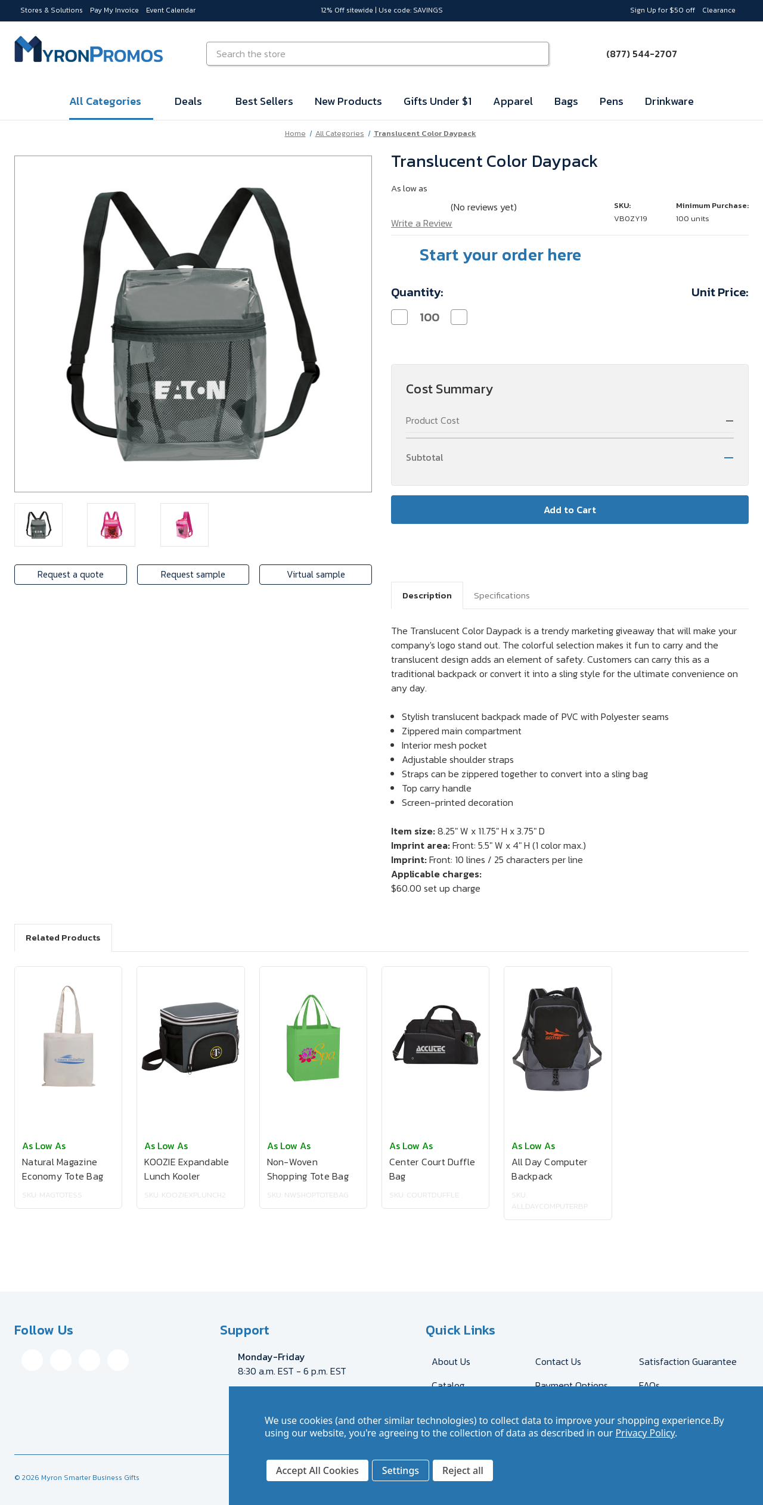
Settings (400, 1470)
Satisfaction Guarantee (688, 1361)
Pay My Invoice (114, 10)
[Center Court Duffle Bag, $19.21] (435, 1038)
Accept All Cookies (317, 1470)
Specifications (502, 595)
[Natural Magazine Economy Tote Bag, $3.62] (68, 1038)
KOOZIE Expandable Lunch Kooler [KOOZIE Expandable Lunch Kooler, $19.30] (186, 1169)
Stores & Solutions (51, 10)
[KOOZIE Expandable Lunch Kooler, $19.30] (190, 1038)
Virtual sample (317, 574)
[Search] (538, 54)
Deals (194, 101)
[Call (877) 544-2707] (634, 53)
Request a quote (69, 574)
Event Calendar (171, 10)
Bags (566, 101)
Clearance (719, 10)
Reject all (462, 1470)
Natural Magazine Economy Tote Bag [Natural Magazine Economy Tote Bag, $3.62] (62, 1169)
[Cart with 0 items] (734, 53)
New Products (348, 101)
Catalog (448, 1385)
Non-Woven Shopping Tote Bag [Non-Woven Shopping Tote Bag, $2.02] (308, 1169)
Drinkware (669, 101)
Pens (612, 101)
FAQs (649, 1385)
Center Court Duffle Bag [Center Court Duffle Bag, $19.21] (432, 1169)
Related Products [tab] (63, 937)
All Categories (111, 101)
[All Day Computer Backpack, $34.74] (557, 1038)
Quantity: (417, 292)
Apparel (513, 101)
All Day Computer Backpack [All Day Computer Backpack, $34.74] (549, 1169)
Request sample (193, 574)
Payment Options (571, 1385)
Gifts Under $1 (438, 101)
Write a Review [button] (421, 223)
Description (427, 595)
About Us (451, 1361)
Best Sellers (264, 101)
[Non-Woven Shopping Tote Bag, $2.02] (313, 1038)
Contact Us (558, 1361)
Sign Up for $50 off (662, 10)
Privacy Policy (645, 1432)
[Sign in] (705, 53)
